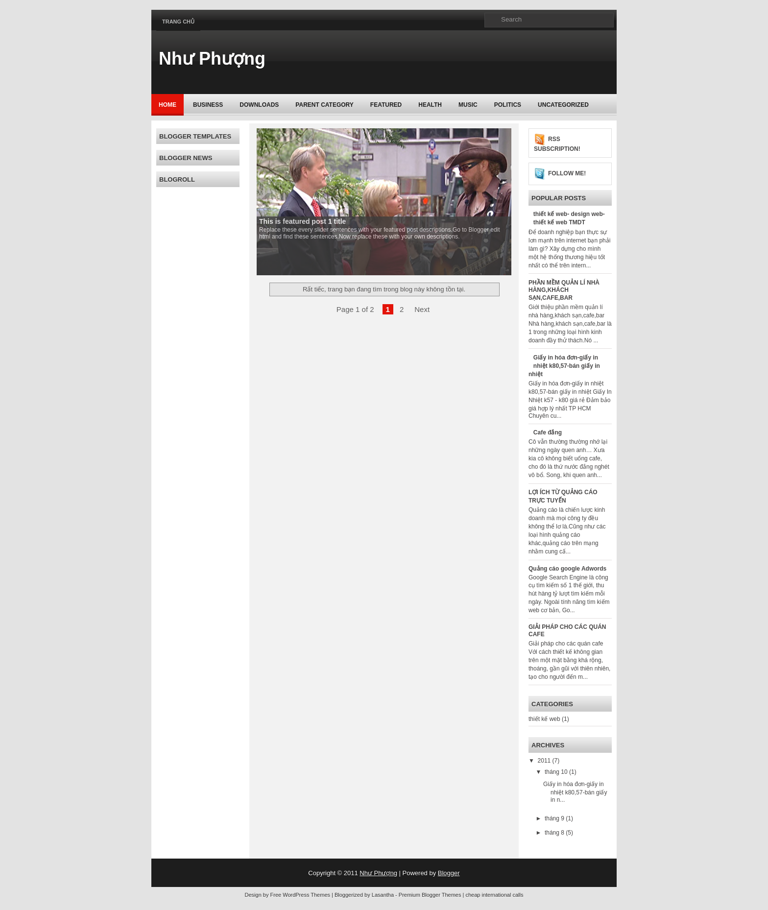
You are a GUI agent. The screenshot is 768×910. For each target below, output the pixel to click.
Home (167, 104)
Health (430, 104)
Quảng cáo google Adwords (567, 568)
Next (422, 309)
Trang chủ (178, 21)
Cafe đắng (547, 432)
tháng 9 (555, 818)
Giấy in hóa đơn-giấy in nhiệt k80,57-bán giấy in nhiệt (564, 366)
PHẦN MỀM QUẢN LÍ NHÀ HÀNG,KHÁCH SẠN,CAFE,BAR (564, 290)
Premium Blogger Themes (430, 895)
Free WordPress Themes (300, 895)
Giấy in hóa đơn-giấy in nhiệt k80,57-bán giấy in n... (575, 792)
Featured (386, 104)
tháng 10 (557, 771)
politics (507, 104)
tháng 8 (555, 832)
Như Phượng (212, 58)
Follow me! (567, 173)
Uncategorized (563, 104)
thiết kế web (544, 719)
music (468, 104)
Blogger (449, 873)
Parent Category (324, 104)
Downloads (259, 104)
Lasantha (383, 895)
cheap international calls (494, 895)
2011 (545, 760)
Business (208, 104)
